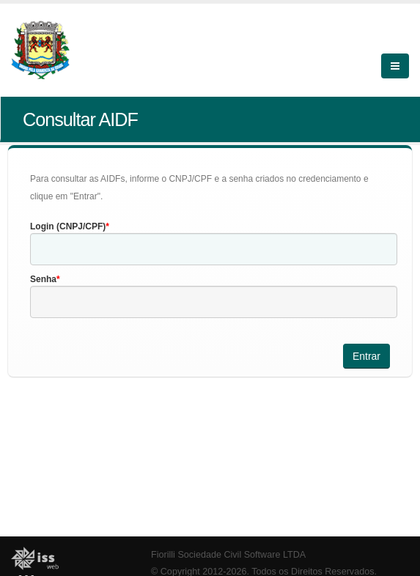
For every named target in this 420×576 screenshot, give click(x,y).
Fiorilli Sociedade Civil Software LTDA (228, 555)
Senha (43, 279)
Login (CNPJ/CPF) (68, 226)
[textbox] (213, 249)
